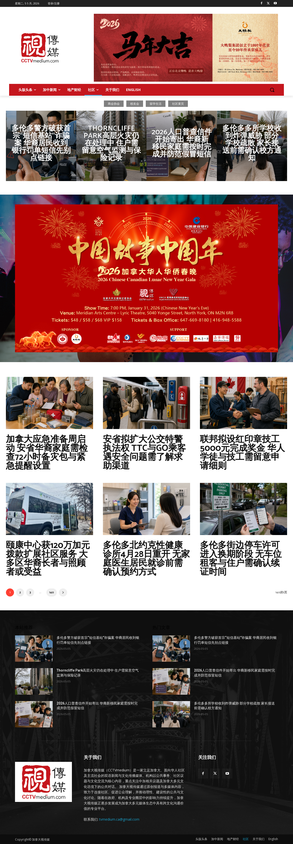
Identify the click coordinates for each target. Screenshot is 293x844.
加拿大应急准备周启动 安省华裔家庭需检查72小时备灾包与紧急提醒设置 (47, 452)
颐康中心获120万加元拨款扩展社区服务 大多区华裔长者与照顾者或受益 (48, 558)
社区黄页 (178, 103)
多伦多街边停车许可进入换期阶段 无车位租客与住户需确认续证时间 (241, 558)
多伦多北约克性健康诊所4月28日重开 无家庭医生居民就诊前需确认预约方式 (146, 558)
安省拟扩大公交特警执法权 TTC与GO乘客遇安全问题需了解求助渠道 (144, 452)
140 (51, 592)
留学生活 (155, 103)
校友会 (134, 103)
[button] (272, 90)
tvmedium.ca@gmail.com (119, 819)
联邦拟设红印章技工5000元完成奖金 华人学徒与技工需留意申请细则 (242, 452)
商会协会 (114, 103)
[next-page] (63, 592)
